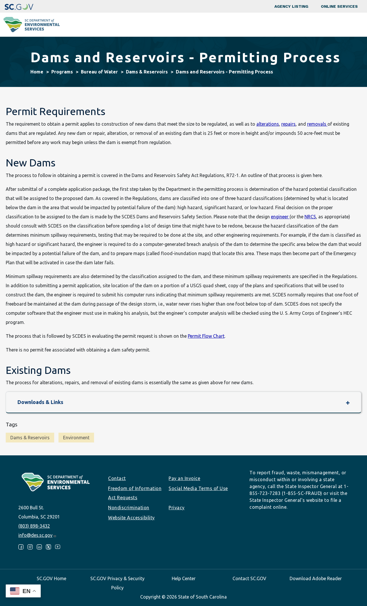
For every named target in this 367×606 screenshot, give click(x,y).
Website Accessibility (131, 517)
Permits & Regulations (246, 24)
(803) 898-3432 (34, 526)
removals (317, 124)
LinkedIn (39, 546)
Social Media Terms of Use (198, 488)
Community (168, 24)
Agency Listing (291, 6)
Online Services (339, 6)
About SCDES (334, 24)
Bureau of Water (99, 71)
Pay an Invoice (184, 478)
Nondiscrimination (128, 507)
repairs (288, 124)
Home (36, 71)
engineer (280, 216)
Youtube (57, 546)
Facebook (21, 546)
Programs (133, 24)
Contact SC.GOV (249, 578)
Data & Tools (294, 24)
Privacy (177, 507)
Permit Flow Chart (206, 336)
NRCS (310, 216)
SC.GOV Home (51, 578)
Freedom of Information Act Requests (134, 493)
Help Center (184, 578)
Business (201, 24)
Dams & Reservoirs (147, 71)
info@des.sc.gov (37, 535)
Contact (117, 478)
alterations (267, 124)
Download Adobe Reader (316, 578)
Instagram (30, 546)
